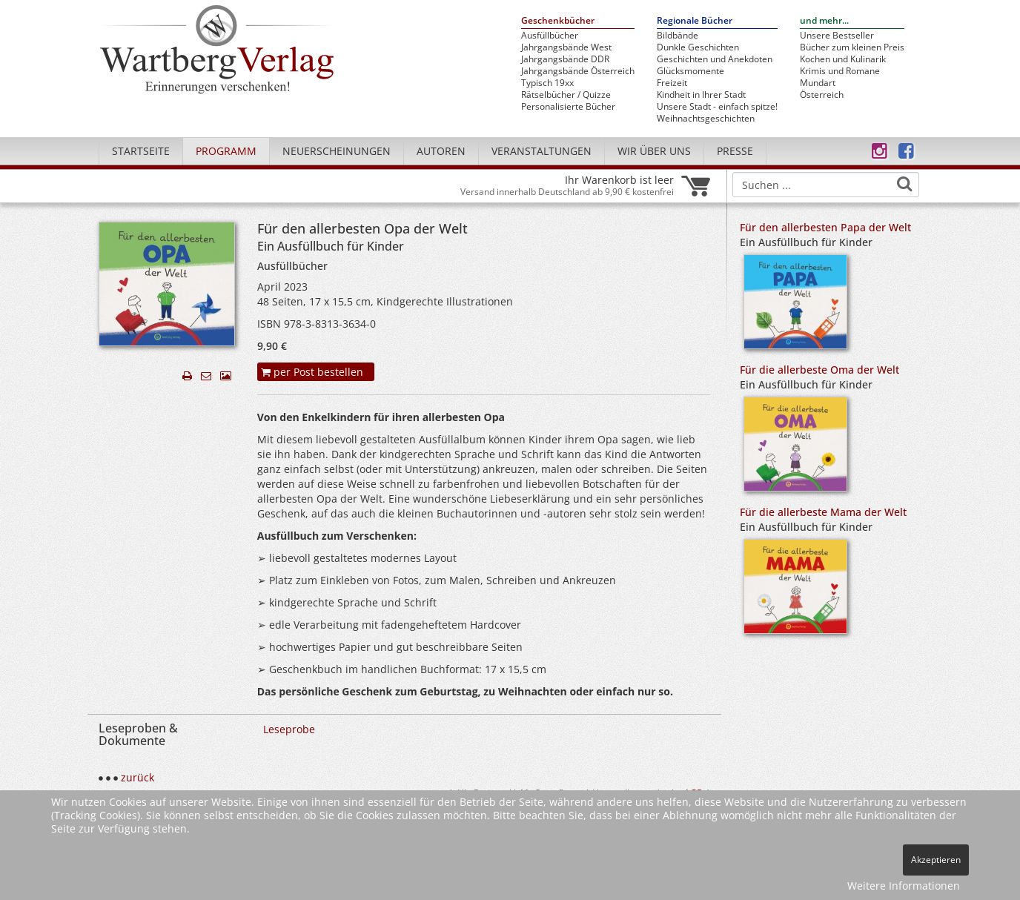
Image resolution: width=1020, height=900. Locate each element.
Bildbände (677, 35)
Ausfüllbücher (549, 35)
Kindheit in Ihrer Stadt (701, 95)
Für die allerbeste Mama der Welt (823, 512)
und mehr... (824, 21)
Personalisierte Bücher (568, 107)
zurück (137, 777)
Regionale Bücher (694, 21)
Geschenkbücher (558, 21)
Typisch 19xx (547, 83)
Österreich (822, 95)
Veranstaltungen (541, 151)
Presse (735, 151)
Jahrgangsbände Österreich (578, 71)
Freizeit (672, 83)
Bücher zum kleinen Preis (852, 47)
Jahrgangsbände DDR (565, 59)
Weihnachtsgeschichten (706, 118)
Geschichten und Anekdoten (714, 59)
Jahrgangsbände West (566, 47)
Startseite (141, 151)
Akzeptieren (936, 859)
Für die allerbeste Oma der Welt (819, 370)
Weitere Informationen (903, 886)
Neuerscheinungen (336, 151)
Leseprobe (289, 729)
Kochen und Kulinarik (843, 59)
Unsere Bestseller (837, 35)
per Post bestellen (312, 372)
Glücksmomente (690, 71)
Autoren (441, 151)
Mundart (817, 83)
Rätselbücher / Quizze (566, 95)
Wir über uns (654, 151)
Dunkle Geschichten (698, 47)
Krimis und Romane (840, 71)
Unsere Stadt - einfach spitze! (717, 107)
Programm (226, 151)
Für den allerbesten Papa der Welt (825, 227)
